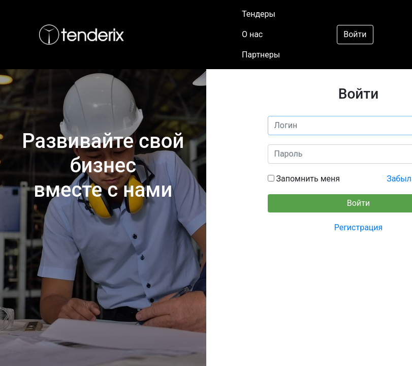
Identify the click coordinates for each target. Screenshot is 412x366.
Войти (354, 34)
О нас (252, 34)
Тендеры (258, 14)
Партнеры (261, 54)
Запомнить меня (307, 179)
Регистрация (358, 227)
